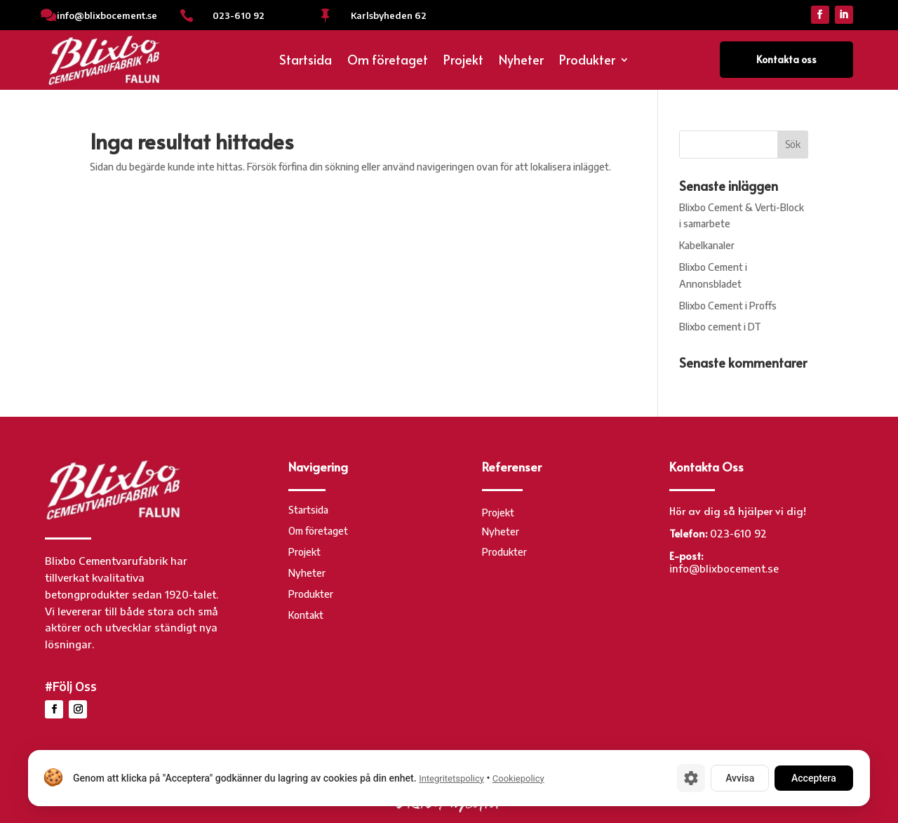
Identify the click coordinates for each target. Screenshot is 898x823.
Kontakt (305, 615)
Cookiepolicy (518, 778)
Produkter (587, 61)
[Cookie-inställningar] (691, 778)
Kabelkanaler (707, 245)
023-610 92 (238, 15)
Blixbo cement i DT (720, 327)
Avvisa (739, 778)
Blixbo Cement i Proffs (728, 306)
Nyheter (521, 61)
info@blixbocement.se (107, 15)
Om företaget (387, 61)
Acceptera (813, 778)
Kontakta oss (786, 59)
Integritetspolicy (451, 778)
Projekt (463, 61)
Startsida (305, 61)
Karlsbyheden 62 (389, 15)
